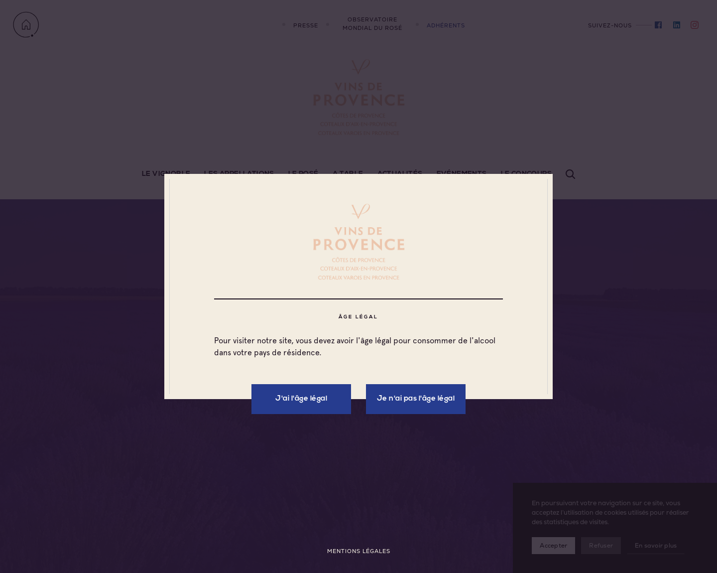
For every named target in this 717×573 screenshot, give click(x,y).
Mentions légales (358, 551)
